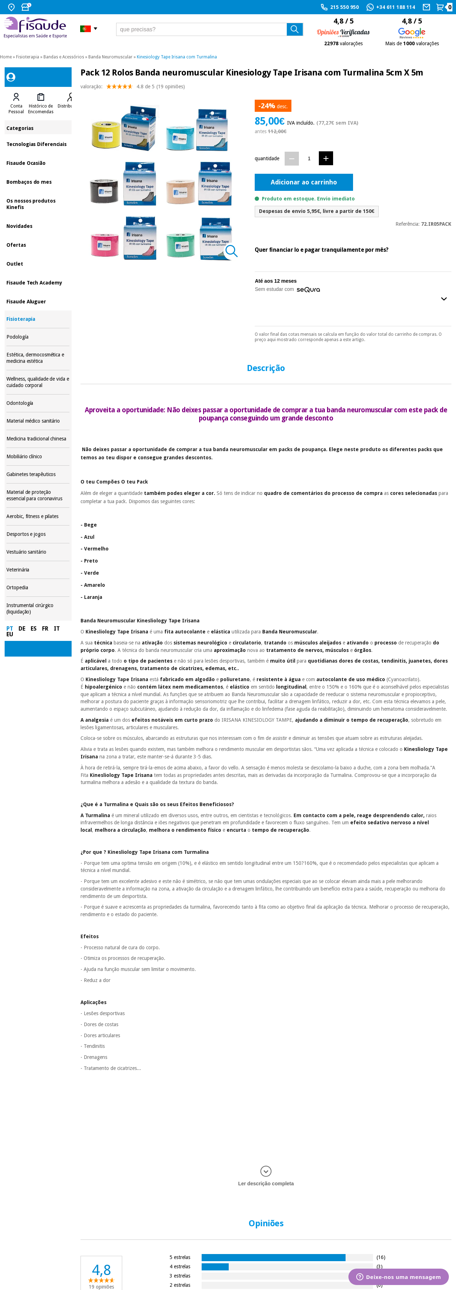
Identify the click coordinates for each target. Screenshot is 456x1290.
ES (34, 628)
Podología (37, 337)
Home (6, 56)
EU (9, 634)
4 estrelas (180, 1266)
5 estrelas (180, 1257)
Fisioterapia (27, 56)
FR (45, 628)
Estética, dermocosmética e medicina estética (37, 358)
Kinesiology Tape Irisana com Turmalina (177, 56)
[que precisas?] (210, 29)
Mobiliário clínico (37, 456)
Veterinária (37, 570)
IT (57, 628)
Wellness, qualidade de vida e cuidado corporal (37, 382)
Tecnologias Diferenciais (37, 143)
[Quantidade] (309, 158)
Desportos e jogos (37, 534)
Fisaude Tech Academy (37, 282)
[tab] (16, 103)
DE (22, 628)
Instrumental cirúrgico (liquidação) (37, 609)
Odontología (37, 403)
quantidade (267, 158)
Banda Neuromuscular (110, 56)
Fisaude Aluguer (37, 301)
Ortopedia (37, 587)
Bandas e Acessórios (63, 56)
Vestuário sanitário (37, 552)
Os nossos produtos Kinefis (37, 203)
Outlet (37, 263)
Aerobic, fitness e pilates (37, 516)
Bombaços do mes (37, 181)
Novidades (37, 225)
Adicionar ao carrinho (304, 182)
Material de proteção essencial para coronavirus (37, 495)
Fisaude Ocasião (37, 162)
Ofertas (37, 244)
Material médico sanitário (37, 421)
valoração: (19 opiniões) (133, 88)
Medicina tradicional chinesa (37, 439)
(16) (381, 1257)
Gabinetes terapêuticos (37, 474)
